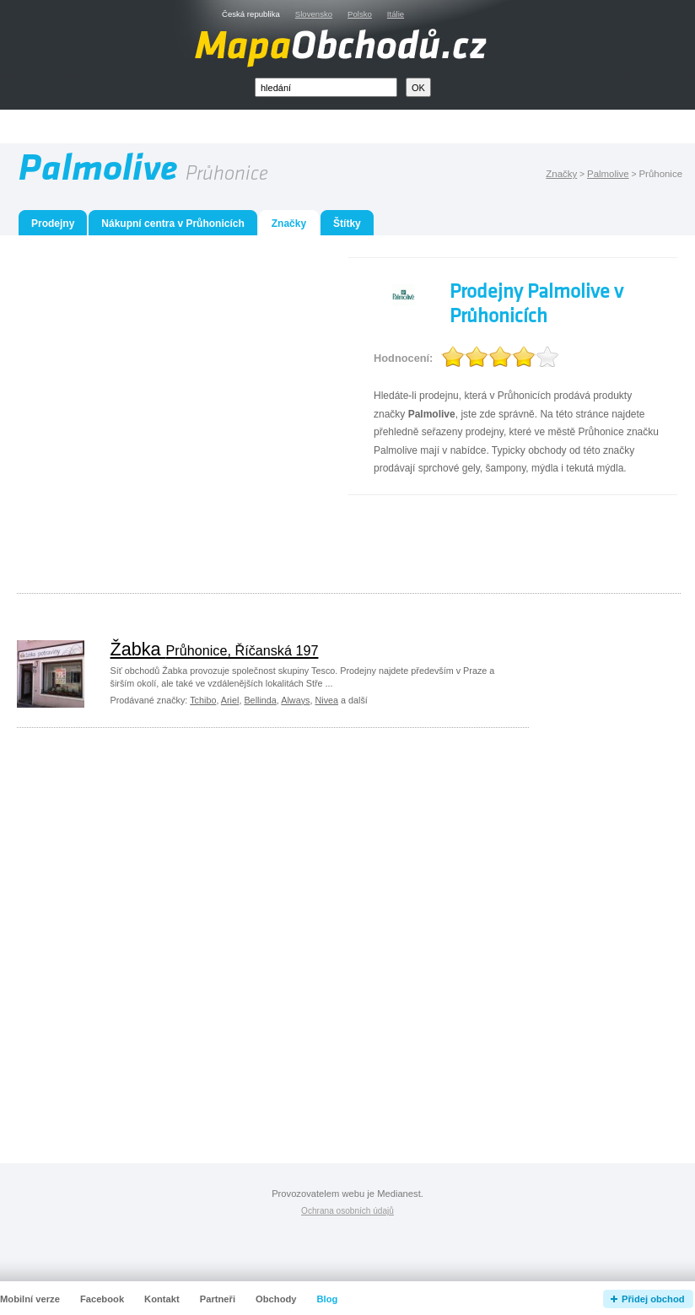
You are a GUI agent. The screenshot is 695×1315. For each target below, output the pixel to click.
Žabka (214, 649)
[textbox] (326, 87)
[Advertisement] (158, 415)
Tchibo (203, 700)
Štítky (347, 223)
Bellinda (260, 700)
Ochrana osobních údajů (347, 1210)
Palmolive (608, 174)
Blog (327, 1299)
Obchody (276, 1299)
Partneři (217, 1299)
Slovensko (313, 14)
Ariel (230, 700)
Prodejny (52, 223)
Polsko (360, 14)
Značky (561, 174)
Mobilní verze (30, 1299)
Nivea (326, 700)
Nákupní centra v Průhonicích (172, 223)
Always (295, 700)
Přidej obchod (653, 1299)
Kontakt (162, 1299)
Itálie (395, 14)
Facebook (102, 1299)
